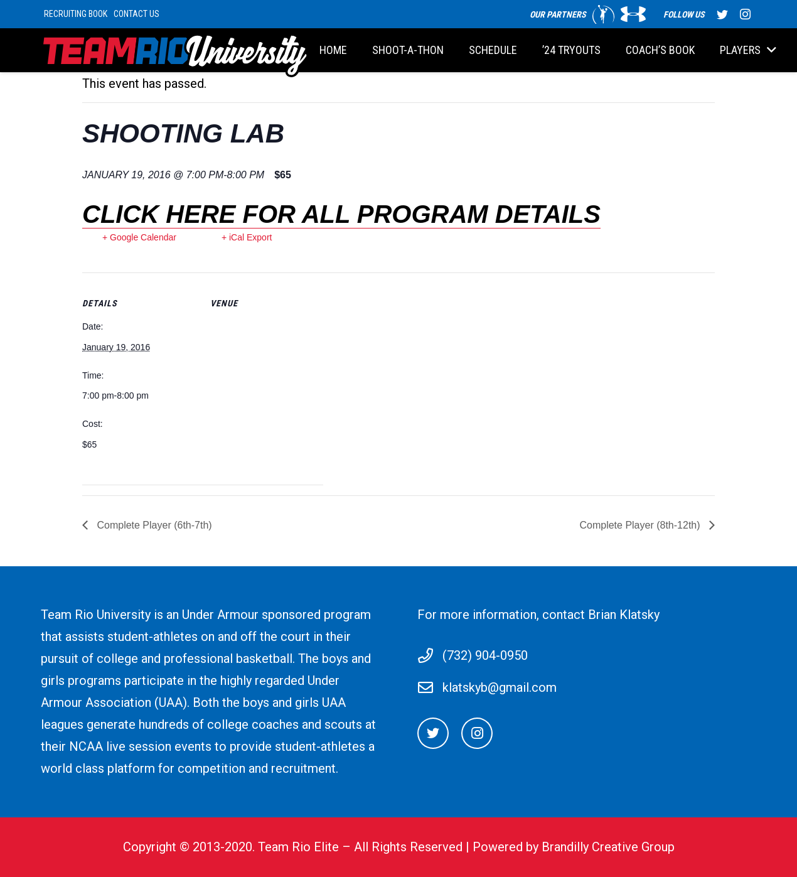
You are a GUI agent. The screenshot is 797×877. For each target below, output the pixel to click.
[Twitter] (433, 733)
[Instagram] (477, 733)
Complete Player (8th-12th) (641, 525)
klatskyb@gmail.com (499, 687)
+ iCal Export (247, 237)
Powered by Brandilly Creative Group (574, 846)
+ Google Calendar (139, 237)
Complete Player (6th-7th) (153, 525)
